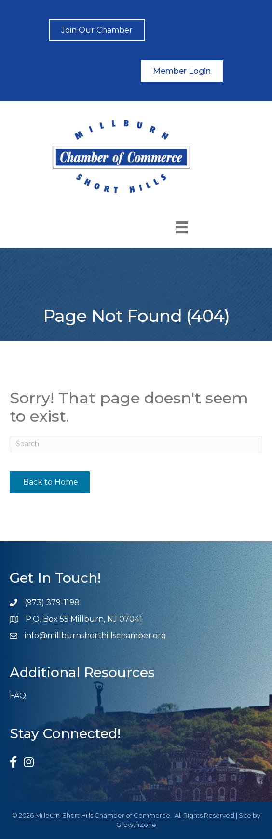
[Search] (136, 444)
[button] (97, 30)
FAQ (18, 695)
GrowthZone (136, 824)
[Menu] (181, 227)
